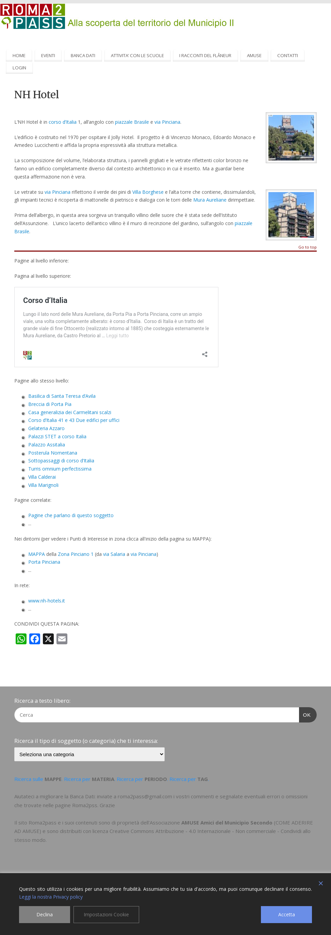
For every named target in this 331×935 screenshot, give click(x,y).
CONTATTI (287, 55)
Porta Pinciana (44, 562)
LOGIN (19, 68)
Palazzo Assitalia (46, 444)
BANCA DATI (83, 55)
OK (305, 714)
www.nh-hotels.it (46, 600)
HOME (19, 55)
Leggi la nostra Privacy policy (51, 897)
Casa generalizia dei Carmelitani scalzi (69, 412)
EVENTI (48, 55)
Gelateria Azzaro (46, 428)
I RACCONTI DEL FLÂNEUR (205, 55)
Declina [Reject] (44, 914)
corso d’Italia (63, 122)
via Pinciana (167, 122)
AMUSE (254, 55)
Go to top (307, 247)
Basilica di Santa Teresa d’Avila (62, 396)
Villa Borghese (148, 192)
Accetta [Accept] (286, 914)
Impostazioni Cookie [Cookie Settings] (106, 914)
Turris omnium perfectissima (60, 468)
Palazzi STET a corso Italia (57, 436)
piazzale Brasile (132, 122)
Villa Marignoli (43, 485)
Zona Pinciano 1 (76, 554)
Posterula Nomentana (52, 452)
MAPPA (36, 554)
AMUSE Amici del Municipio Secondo (226, 822)
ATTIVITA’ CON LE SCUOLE (137, 55)
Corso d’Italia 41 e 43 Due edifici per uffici (73, 420)
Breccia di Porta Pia (49, 404)
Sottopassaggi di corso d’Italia (61, 460)
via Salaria (114, 554)
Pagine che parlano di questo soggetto (71, 515)
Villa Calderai (42, 477)
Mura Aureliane (210, 200)
